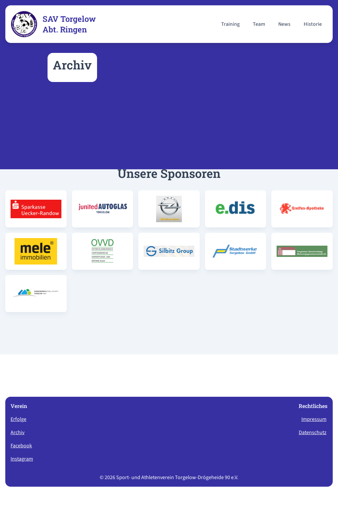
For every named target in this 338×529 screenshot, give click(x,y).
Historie (313, 24)
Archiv (17, 432)
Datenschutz (312, 432)
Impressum (313, 419)
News (284, 24)
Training (230, 24)
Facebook (21, 445)
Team (259, 24)
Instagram (22, 459)
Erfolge (18, 419)
